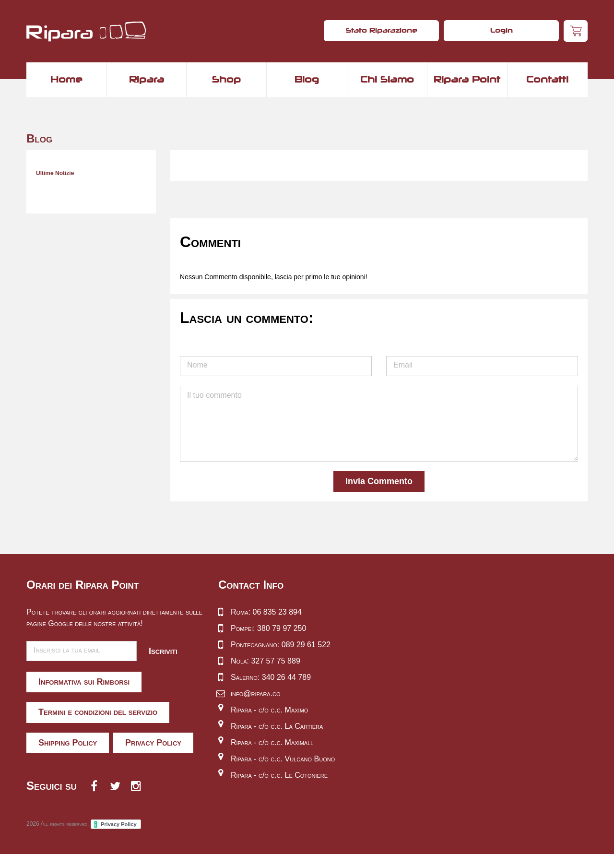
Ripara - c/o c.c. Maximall (272, 742)
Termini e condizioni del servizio (97, 712)
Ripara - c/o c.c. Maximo (269, 710)
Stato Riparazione (381, 30)
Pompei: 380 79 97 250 (268, 628)
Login (501, 30)
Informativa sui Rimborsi (84, 682)
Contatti (547, 79)
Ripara (146, 79)
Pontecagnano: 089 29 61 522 (281, 644)
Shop (226, 79)
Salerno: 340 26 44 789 (271, 677)
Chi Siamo (387, 79)
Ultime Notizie (55, 173)
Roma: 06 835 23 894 (266, 612)
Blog (307, 79)
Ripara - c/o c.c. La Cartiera (277, 726)
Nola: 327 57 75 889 (265, 661)
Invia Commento (379, 481)
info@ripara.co (256, 693)
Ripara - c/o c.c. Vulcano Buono (283, 759)
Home (66, 79)
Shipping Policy (67, 742)
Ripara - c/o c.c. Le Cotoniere (279, 775)
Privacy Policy (153, 742)
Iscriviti (163, 651)
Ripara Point (467, 79)
